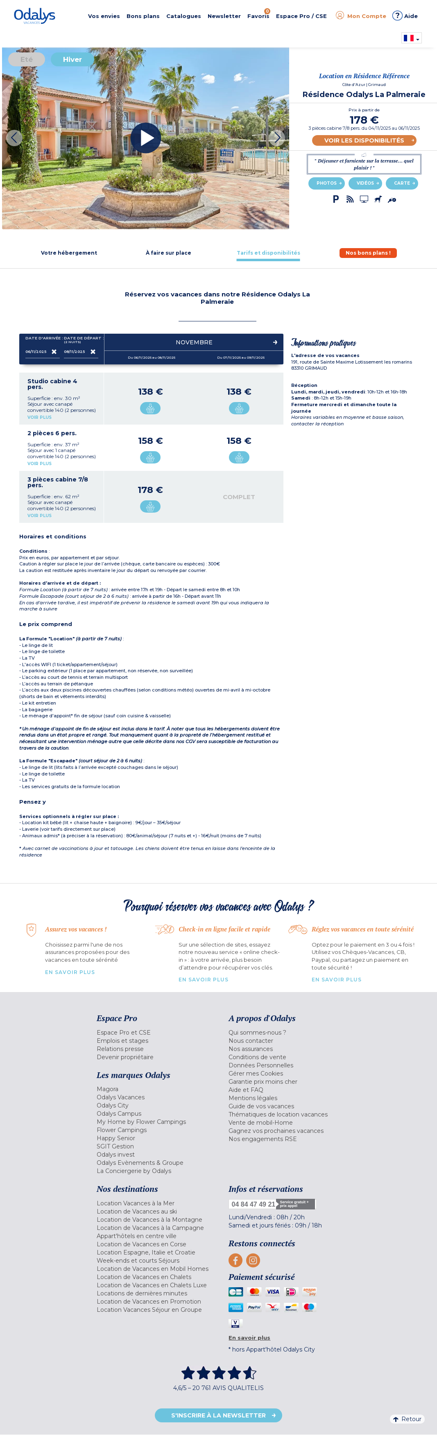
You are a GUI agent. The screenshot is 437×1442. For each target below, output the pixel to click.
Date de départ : (81, 340)
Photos (327, 183)
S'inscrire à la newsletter (218, 1415)
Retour (407, 1419)
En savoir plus (70, 972)
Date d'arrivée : (42, 340)
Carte (402, 183)
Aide (405, 15)
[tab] (69, 252)
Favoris (258, 13)
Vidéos (365, 183)
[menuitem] (156, 1032)
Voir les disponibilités (364, 140)
